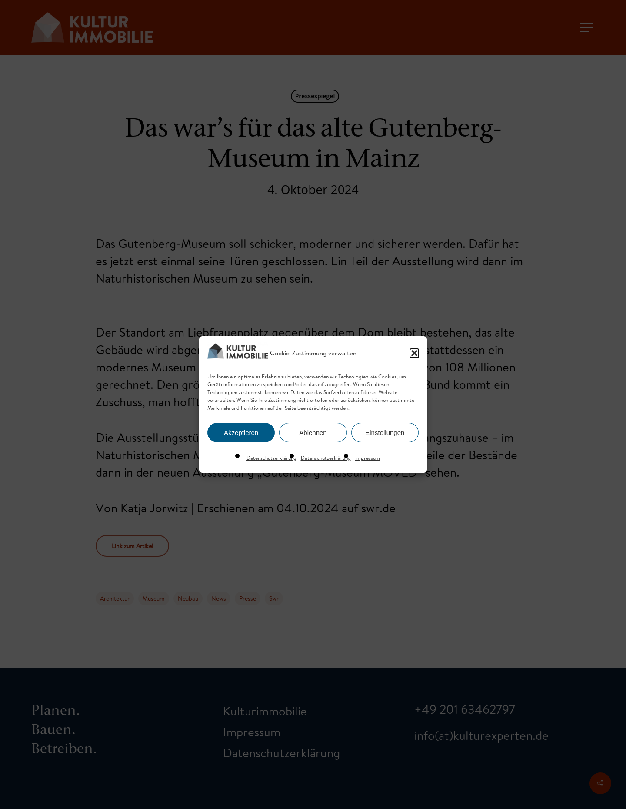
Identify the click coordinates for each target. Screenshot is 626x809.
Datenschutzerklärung (271, 458)
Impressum (367, 458)
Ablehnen (312, 432)
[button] (414, 353)
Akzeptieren (241, 432)
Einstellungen (384, 432)
